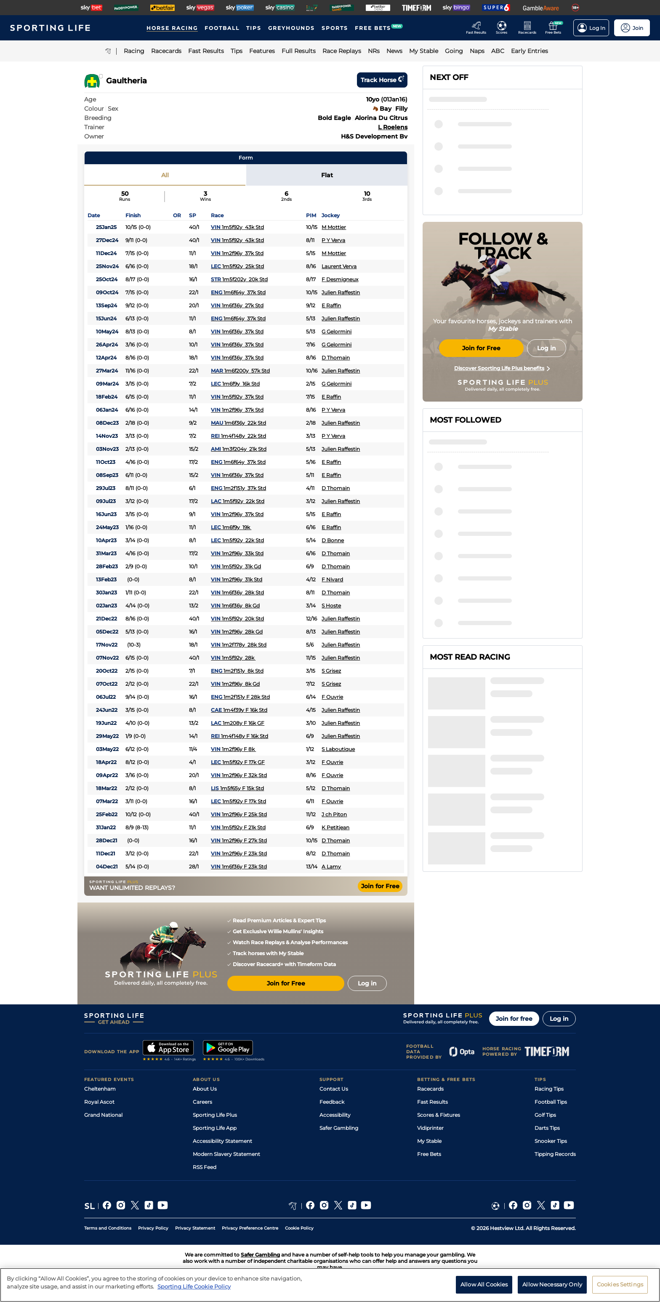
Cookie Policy (299, 1228)
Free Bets (429, 1154)
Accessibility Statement (222, 1141)
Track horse (382, 80)
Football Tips (551, 1102)
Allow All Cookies (484, 1284)
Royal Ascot (99, 1102)
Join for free (514, 1018)
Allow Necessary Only (552, 1284)
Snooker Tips (551, 1141)
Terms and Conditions (107, 1228)
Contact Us (333, 1089)
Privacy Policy (153, 1228)
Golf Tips (545, 1115)
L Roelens (392, 127)
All (165, 175)
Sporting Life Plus (215, 1115)
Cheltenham (100, 1089)
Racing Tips (549, 1089)
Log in (559, 1018)
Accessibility (335, 1115)
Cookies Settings (620, 1284)
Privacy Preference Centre (250, 1228)
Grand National (103, 1115)
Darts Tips (547, 1128)
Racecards (430, 1089)
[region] (330, 1285)
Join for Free (380, 886)
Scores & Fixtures (438, 1115)
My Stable (429, 1141)
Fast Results (432, 1102)
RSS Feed (204, 1167)
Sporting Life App (215, 1128)
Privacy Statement (195, 1228)
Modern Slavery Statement (226, 1154)
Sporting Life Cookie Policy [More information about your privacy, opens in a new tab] (194, 1286)
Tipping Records (555, 1154)
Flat (327, 175)
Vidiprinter (430, 1128)
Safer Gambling (338, 1128)
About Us (205, 1089)
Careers (202, 1102)
